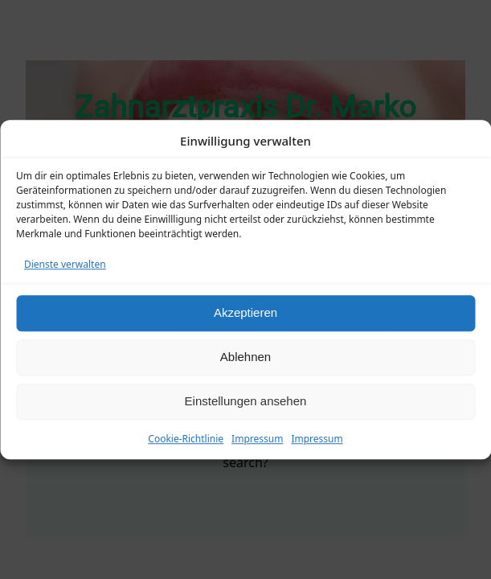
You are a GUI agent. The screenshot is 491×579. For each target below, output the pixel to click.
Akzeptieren (245, 312)
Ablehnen (245, 356)
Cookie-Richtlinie (185, 439)
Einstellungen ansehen (246, 401)
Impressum (257, 439)
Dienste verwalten (65, 264)
